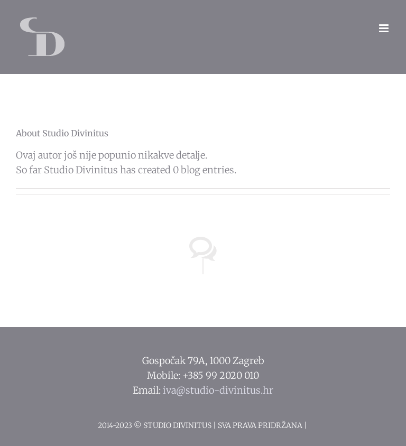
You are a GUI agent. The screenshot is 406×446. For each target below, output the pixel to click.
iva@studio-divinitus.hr (218, 390)
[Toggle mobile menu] (384, 28)
